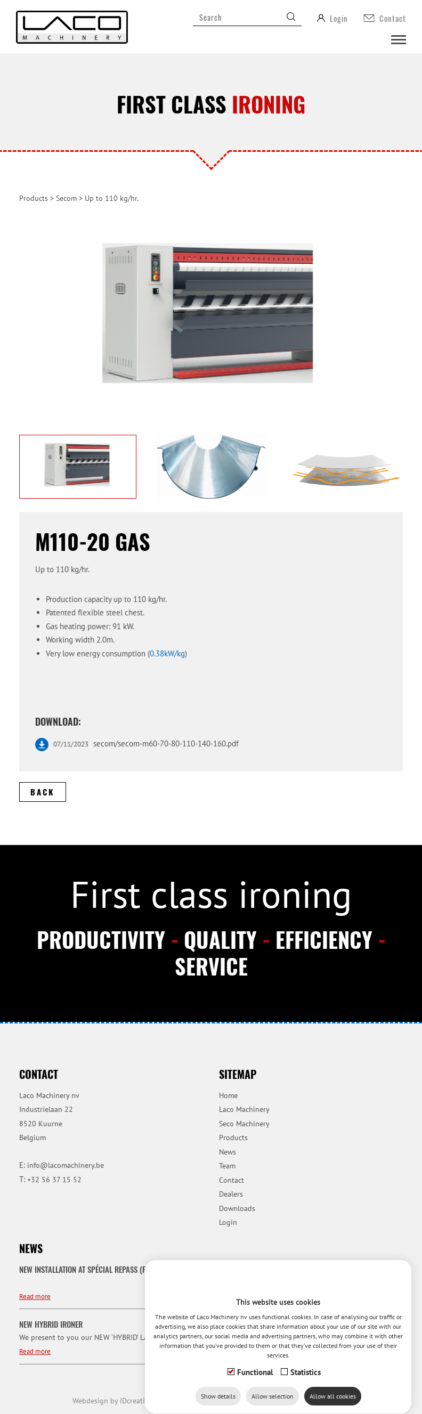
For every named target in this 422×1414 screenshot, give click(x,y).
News (227, 1152)
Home (228, 1095)
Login (228, 1222)
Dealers (231, 1194)
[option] (211, 320)
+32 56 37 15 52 (54, 1179)
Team (227, 1166)
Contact (231, 1180)
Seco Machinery (244, 1123)
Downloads (237, 1208)
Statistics (305, 1362)
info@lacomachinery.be (65, 1165)
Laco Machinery (244, 1109)
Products (33, 198)
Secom (66, 198)
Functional (255, 1362)
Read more (35, 1296)
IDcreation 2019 (122, 1400)
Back (42, 792)
